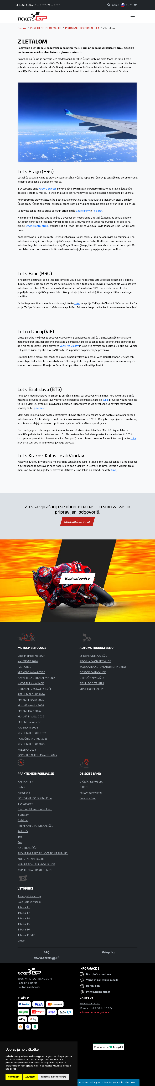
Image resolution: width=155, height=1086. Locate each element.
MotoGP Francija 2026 (31, 700)
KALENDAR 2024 (28, 727)
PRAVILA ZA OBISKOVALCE (95, 661)
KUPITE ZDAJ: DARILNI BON (34, 870)
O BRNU (84, 787)
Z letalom (23, 814)
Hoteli (21, 787)
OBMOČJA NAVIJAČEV (92, 677)
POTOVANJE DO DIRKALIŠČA (82, 28)
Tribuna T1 (24, 907)
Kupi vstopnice (77, 578)
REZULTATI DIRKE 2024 (32, 733)
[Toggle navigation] (132, 16)
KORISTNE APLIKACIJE (31, 859)
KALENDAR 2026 (28, 661)
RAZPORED (24, 666)
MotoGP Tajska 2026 (30, 722)
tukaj (77, 303)
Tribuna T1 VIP (26, 935)
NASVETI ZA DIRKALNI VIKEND (36, 677)
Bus (20, 842)
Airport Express (47, 188)
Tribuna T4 (24, 918)
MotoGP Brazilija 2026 (31, 716)
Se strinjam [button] (13, 1077)
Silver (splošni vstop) (30, 896)
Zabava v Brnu (88, 798)
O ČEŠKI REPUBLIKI (92, 781)
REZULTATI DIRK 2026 (31, 694)
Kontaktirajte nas (77, 521)
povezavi (39, 408)
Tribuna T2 (24, 913)
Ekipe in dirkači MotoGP (31, 655)
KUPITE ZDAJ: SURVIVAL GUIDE (36, 864)
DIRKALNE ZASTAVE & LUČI (34, 689)
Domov (22, 28)
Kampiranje (24, 792)
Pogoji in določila (27, 982)
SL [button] (125, 5)
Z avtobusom (25, 803)
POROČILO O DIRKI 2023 (33, 738)
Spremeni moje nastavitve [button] (53, 1077)
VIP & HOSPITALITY (92, 689)
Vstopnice (108, 952)
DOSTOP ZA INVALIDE (93, 672)
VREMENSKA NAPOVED (31, 672)
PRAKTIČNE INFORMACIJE (45, 28)
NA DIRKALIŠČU (27, 848)
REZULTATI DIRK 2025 (31, 744)
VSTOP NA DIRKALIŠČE (93, 655)
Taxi (20, 836)
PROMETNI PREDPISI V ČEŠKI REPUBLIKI (43, 853)
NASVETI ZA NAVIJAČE (31, 683)
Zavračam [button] (30, 1077)
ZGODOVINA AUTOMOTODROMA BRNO (103, 666)
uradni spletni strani (37, 226)
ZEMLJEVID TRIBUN (92, 683)
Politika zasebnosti (29, 987)
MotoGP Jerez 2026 (29, 711)
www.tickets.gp (46, 958)
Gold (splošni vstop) (29, 902)
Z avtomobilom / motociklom (35, 809)
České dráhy (82, 210)
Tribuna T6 (24, 929)
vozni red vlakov (69, 345)
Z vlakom (23, 820)
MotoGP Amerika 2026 (31, 705)
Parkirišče (23, 831)
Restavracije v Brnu (91, 792)
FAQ (46, 952)
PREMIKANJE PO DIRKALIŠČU (35, 825)
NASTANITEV (25, 781)
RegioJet (97, 210)
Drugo (21, 940)
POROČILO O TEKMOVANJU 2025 (37, 755)
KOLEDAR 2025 (27, 749)
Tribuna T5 (24, 924)
